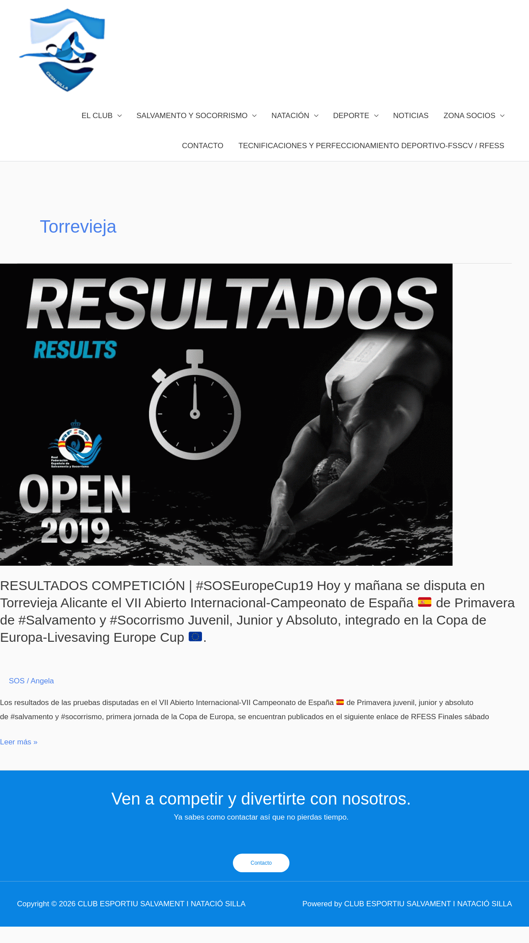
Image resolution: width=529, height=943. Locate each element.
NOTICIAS (411, 132)
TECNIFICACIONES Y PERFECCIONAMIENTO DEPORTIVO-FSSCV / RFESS (371, 162)
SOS (17, 698)
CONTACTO (203, 162)
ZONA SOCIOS (469, 132)
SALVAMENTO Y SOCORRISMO (192, 132)
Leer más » (19, 758)
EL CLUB (97, 132)
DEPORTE (351, 132)
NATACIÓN (290, 132)
